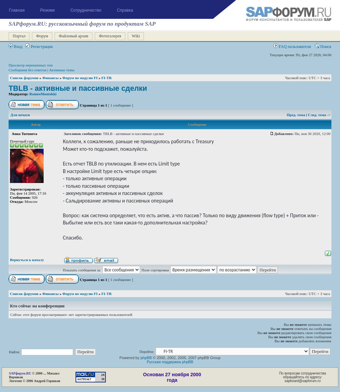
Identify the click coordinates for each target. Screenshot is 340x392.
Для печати (20, 115)
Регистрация (39, 46)
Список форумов (24, 78)
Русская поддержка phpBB (170, 362)
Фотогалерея (110, 36)
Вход (15, 46)
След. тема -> (319, 115)
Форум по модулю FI (80, 78)
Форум (42, 36)
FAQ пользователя (292, 46)
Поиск (323, 46)
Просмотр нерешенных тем (31, 65)
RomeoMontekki (43, 94)
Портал (19, 36)
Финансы (50, 78)
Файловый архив (73, 36)
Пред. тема (296, 115)
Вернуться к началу (27, 260)
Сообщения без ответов (27, 70)
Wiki (136, 36)
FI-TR (106, 78)
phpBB (146, 358)
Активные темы (62, 70)
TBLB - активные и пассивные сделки (78, 88)
